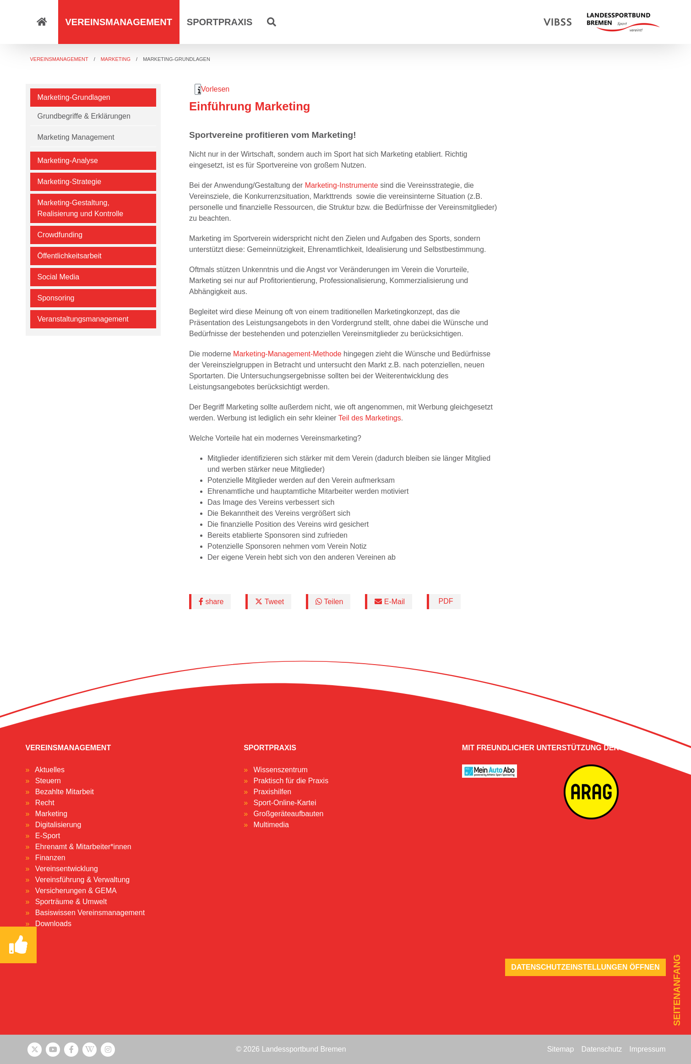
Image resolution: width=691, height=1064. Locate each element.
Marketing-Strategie (70, 182)
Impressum (647, 1049)
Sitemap (560, 1049)
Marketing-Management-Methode (287, 354)
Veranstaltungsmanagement (83, 319)
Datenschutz (601, 1049)
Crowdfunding (60, 235)
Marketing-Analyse (68, 160)
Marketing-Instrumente (341, 185)
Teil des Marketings (369, 418)
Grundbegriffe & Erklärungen (84, 116)
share (211, 602)
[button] (271, 22)
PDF (444, 601)
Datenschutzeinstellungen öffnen (585, 967)
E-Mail (390, 602)
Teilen (329, 602)
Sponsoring (56, 298)
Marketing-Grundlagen (74, 97)
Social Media (59, 277)
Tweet (269, 602)
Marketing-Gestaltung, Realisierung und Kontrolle (81, 208)
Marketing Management (76, 137)
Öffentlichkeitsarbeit (70, 256)
